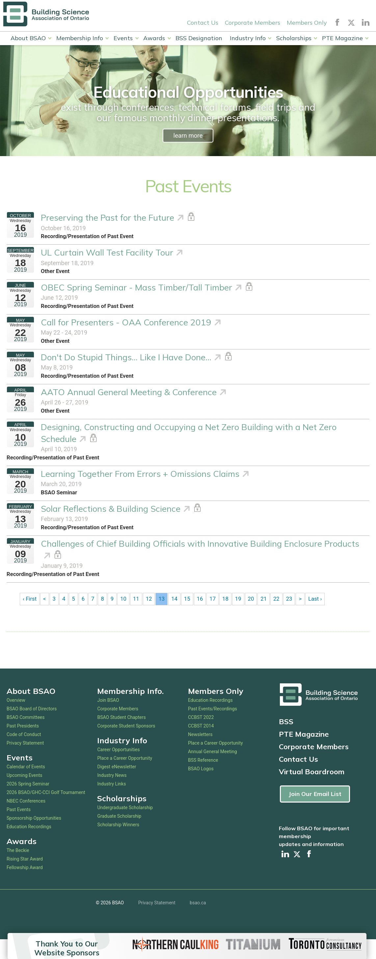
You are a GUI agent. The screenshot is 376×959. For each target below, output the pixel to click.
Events (123, 38)
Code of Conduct (24, 753)
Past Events (19, 828)
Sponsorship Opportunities (34, 837)
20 (256, 617)
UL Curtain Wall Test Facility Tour (107, 255)
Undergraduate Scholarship (125, 826)
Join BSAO (108, 719)
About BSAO (28, 38)
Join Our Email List (314, 813)
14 (178, 617)
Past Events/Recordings (212, 727)
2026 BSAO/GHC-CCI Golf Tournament (46, 811)
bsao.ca (198, 922)
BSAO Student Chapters (121, 736)
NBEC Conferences (26, 820)
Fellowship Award (25, 886)
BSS (286, 740)
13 (165, 617)
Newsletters (200, 753)
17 (217, 617)
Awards (154, 38)
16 (204, 617)
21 (269, 617)
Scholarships (293, 38)
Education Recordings (29, 845)
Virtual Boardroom (311, 790)
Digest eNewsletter (116, 785)
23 (296, 617)
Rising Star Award (25, 878)
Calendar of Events (26, 785)
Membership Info (79, 38)
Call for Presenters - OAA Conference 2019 (126, 328)
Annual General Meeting (212, 770)
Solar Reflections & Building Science (110, 522)
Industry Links (111, 803)
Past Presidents (23, 745)
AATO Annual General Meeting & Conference (129, 401)
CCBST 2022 (201, 736)
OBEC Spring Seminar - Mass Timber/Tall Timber (136, 291)
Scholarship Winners (118, 843)
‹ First (30, 617)
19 (243, 617)
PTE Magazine (342, 38)
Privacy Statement (25, 762)
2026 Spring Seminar (28, 803)
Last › (322, 617)
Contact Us (202, 22)
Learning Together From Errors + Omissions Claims (140, 485)
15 (191, 617)
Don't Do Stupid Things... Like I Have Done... (126, 364)
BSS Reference (203, 779)
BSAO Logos (201, 787)
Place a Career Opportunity (124, 777)
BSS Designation (198, 38)
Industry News (111, 794)
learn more (188, 136)
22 (283, 617)
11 (138, 617)
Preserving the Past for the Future (107, 218)
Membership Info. (130, 710)
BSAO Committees (26, 736)
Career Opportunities (118, 768)
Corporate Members (252, 22)
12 (151, 617)
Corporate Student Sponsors (126, 745)
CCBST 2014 (201, 745)
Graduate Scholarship (119, 835)
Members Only (307, 22)
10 (125, 617)
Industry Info (248, 38)
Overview (16, 719)
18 (230, 617)
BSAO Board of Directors (32, 727)
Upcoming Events (24, 794)
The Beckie (18, 869)
